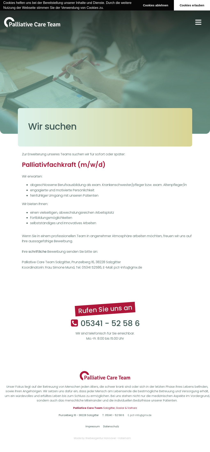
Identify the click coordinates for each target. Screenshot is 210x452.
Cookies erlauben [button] (192, 5)
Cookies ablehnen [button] (155, 5)
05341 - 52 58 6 (110, 323)
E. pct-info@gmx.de (140, 415)
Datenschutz (111, 426)
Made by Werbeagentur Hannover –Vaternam (102, 438)
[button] (105, 8)
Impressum (93, 426)
